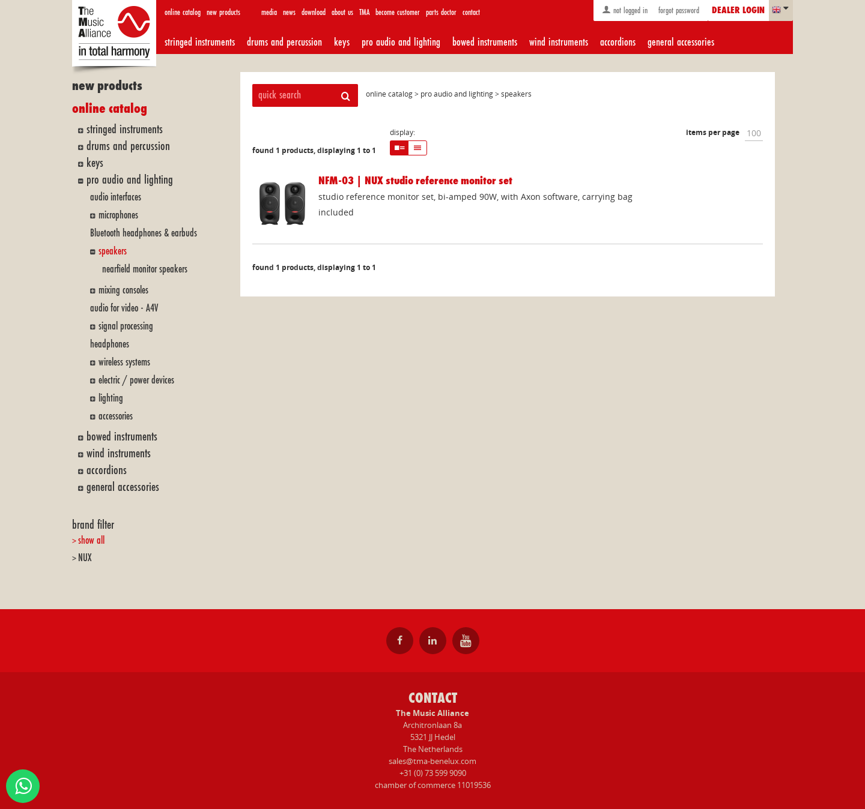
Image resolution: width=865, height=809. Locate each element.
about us (342, 12)
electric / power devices (136, 380)
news (289, 12)
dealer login (738, 11)
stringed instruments (200, 42)
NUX (84, 558)
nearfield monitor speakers (144, 269)
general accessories (681, 42)
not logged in (625, 10)
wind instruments (558, 42)
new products (223, 12)
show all (91, 540)
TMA (364, 12)
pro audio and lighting (401, 42)
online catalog (183, 12)
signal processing (126, 326)
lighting (111, 398)
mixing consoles (123, 290)
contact (471, 12)
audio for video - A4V (124, 308)
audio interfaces (115, 197)
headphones (109, 344)
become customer (397, 12)
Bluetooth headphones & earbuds (143, 233)
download (314, 12)
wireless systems (124, 362)
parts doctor (441, 12)
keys (342, 42)
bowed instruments (484, 42)
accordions (618, 42)
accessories (116, 416)
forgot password (677, 10)
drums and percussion (284, 42)
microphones (118, 215)
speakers (113, 251)
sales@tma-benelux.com (432, 761)
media (269, 12)
